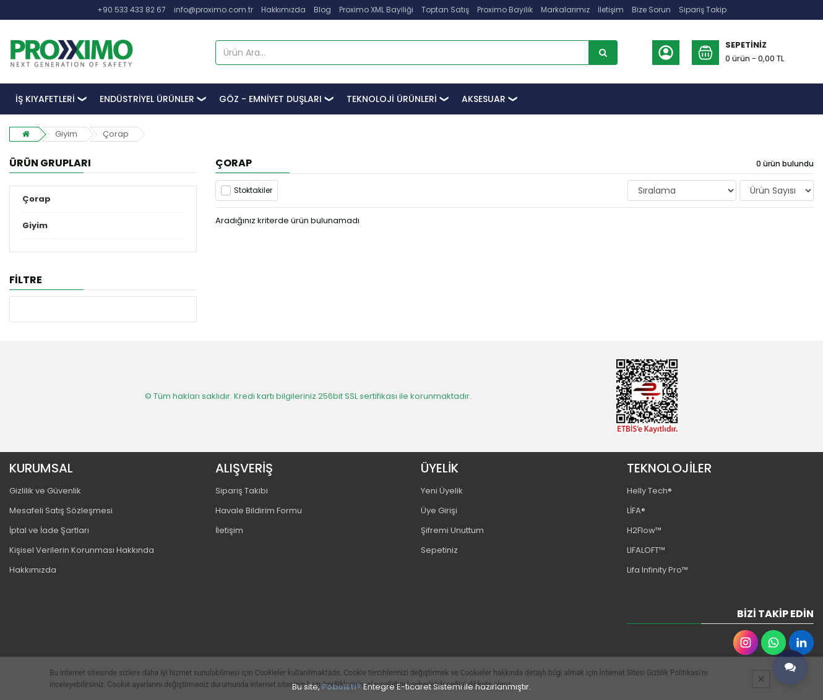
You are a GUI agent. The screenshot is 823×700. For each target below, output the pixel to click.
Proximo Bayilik (505, 9)
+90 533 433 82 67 (131, 9)
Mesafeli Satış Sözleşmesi (61, 510)
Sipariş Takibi (241, 491)
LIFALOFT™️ (646, 550)
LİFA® (636, 510)
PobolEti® (341, 687)
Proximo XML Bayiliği (376, 9)
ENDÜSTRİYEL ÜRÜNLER (147, 99)
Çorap (116, 134)
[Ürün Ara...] (603, 52)
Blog (322, 9)
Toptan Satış (445, 9)
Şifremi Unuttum (452, 530)
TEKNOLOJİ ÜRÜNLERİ (392, 99)
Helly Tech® (649, 491)
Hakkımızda (283, 9)
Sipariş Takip (702, 9)
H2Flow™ (644, 530)
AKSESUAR (484, 99)
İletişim (611, 9)
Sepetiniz (439, 550)
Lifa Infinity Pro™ (657, 570)
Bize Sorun (651, 9)
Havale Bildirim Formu (258, 510)
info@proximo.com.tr (213, 9)
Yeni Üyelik (442, 491)
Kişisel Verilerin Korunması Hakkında (81, 550)
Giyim (66, 134)
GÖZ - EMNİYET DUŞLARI (270, 99)
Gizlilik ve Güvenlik (45, 491)
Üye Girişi (439, 510)
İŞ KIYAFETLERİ (45, 99)
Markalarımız (565, 9)
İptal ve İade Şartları (49, 530)
